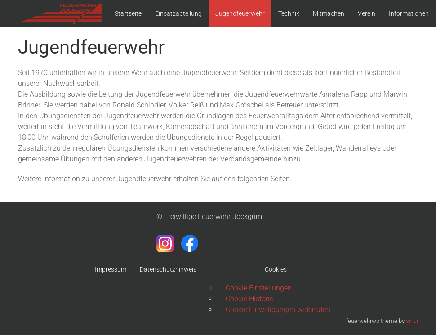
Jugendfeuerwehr (240, 13)
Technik (288, 13)
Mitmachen (328, 13)
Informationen (409, 13)
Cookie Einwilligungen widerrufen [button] (278, 309)
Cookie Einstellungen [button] (259, 288)
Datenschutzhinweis (168, 269)
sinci (412, 320)
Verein (366, 13)
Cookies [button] (276, 269)
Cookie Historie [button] (249, 299)
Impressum (110, 269)
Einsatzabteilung (178, 13)
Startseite (128, 13)
